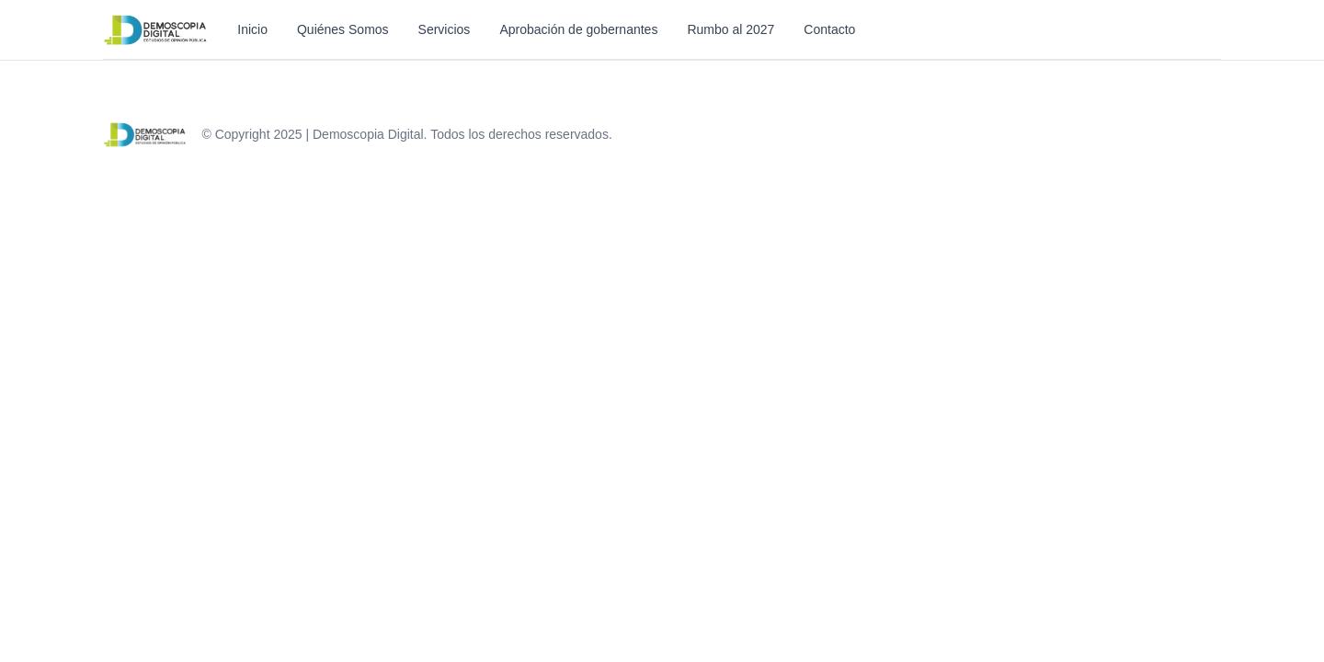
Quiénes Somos (343, 29)
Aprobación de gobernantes (578, 29)
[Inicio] (155, 29)
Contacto (829, 29)
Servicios (444, 29)
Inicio (252, 29)
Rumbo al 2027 (730, 29)
